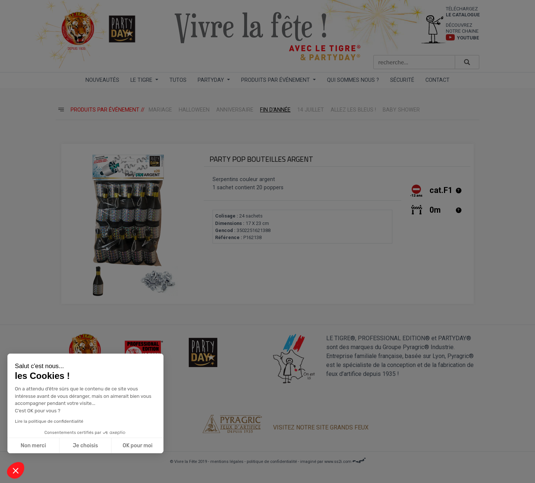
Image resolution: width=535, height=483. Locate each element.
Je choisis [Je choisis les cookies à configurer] (84, 445)
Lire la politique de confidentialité (48, 421)
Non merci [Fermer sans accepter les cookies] (32, 445)
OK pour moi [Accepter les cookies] (137, 445)
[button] (16, 470)
